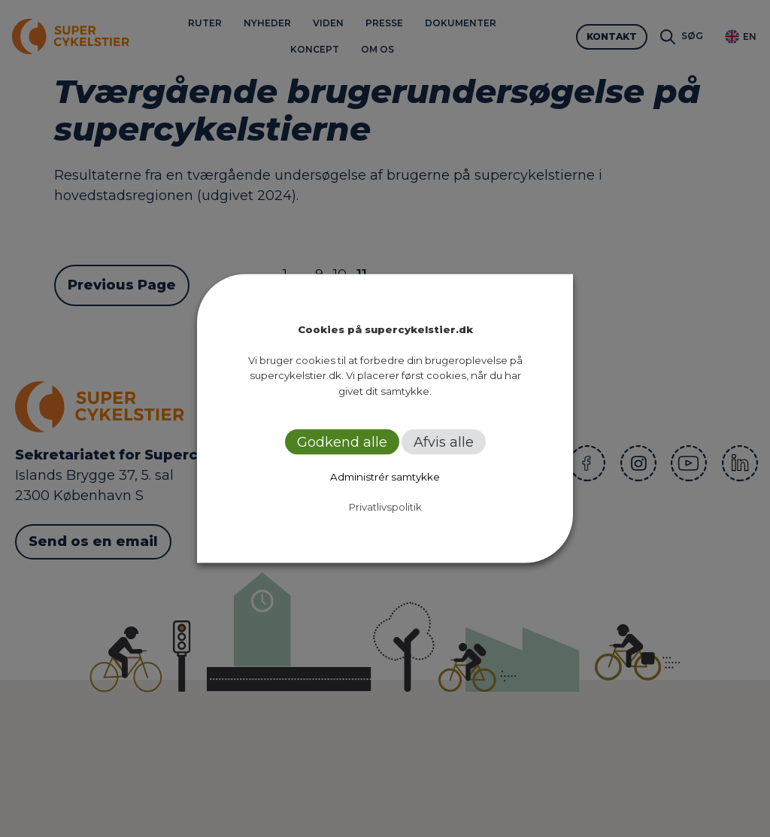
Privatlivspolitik (385, 507)
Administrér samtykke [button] (385, 477)
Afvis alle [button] (444, 442)
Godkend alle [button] (342, 442)
